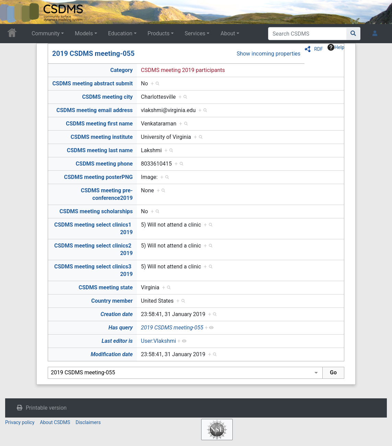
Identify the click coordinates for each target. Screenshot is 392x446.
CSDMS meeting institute (102, 137)
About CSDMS (55, 422)
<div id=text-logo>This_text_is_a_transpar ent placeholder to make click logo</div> (10, 12)
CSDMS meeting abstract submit (92, 83)
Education (120, 33)
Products (159, 33)
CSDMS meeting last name (100, 150)
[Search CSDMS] (307, 33)
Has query (120, 327)
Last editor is (117, 341)
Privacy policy (19, 422)
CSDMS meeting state (106, 287)
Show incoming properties (268, 53)
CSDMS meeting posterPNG (98, 177)
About (227, 33)
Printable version (46, 408)
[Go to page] (353, 33)
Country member (112, 301)
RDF (318, 49)
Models (84, 33)
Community (46, 33)
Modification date (111, 354)
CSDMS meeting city (107, 97)
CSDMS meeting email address (94, 110)
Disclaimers (88, 422)
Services (195, 33)
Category (121, 70)
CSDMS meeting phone (104, 163)
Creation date (117, 314)
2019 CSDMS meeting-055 (93, 53)
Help (335, 47)
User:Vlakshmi (158, 341)
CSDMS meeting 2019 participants (183, 70)
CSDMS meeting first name (99, 123)
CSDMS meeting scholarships (95, 211)
